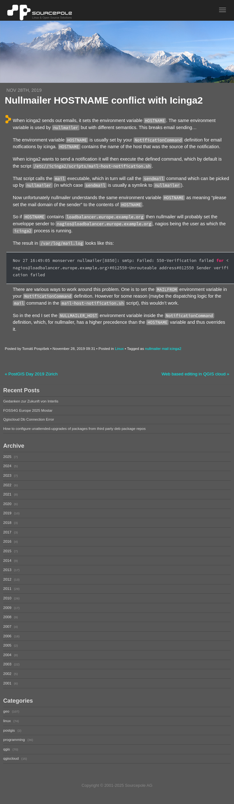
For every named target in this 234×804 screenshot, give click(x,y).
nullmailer (153, 349)
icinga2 (175, 349)
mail (165, 349)
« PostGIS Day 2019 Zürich (31, 374)
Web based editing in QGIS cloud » (195, 374)
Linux (119, 349)
